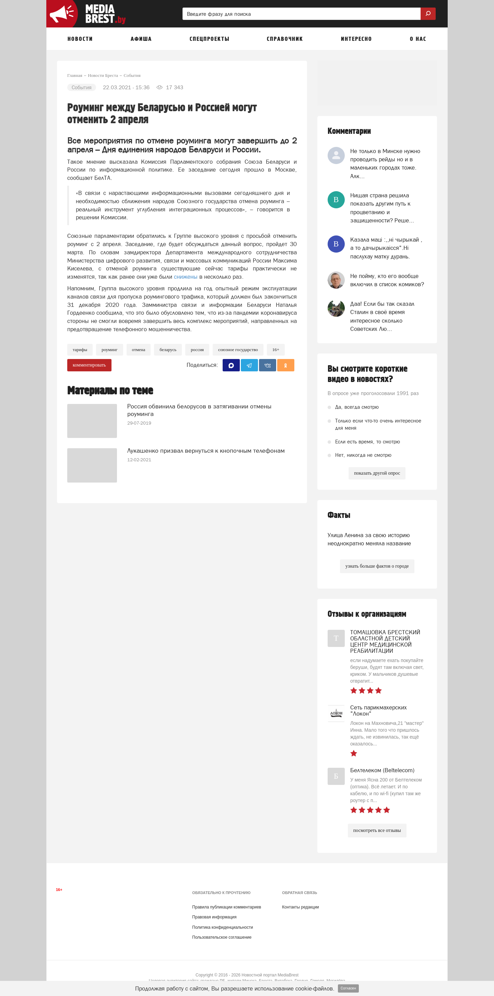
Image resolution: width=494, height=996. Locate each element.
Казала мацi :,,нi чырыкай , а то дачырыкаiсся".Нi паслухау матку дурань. (386, 248)
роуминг (109, 349)
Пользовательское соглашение (221, 937)
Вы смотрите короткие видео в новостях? (368, 374)
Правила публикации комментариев (226, 907)
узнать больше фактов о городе (377, 566)
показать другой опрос (377, 473)
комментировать (89, 365)
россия (197, 349)
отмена (138, 349)
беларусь (168, 349)
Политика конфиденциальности (222, 927)
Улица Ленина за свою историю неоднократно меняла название (369, 539)
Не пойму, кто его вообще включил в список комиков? (387, 280)
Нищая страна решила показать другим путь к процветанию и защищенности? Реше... (382, 208)
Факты (339, 515)
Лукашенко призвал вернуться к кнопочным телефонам (206, 450)
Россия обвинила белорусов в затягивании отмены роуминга (199, 409)
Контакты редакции (300, 907)
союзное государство (238, 349)
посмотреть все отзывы (377, 830)
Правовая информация (214, 917)
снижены (186, 276)
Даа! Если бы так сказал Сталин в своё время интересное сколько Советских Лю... (382, 316)
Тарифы (80, 349)
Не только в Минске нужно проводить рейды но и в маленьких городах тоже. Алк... (385, 163)
